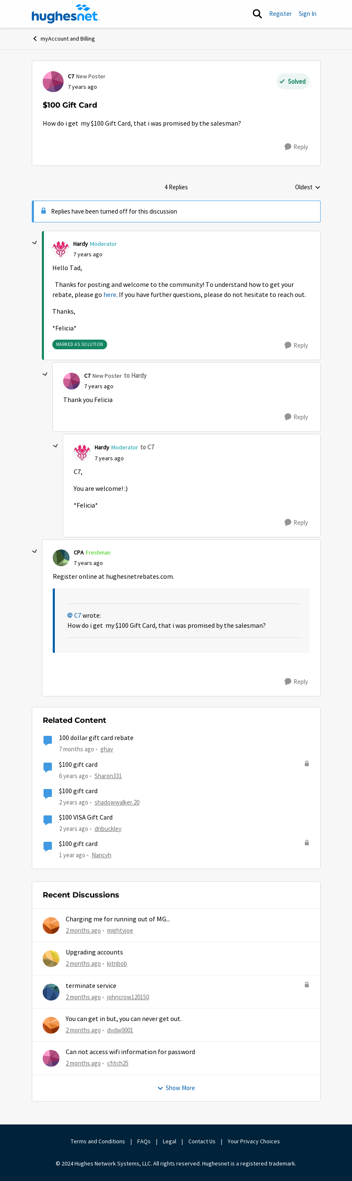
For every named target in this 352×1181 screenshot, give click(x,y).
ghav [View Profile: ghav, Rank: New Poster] (106, 749)
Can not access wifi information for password (130, 1052)
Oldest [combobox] (308, 187)
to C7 (147, 447)
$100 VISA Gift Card (86, 817)
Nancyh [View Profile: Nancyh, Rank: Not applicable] (101, 855)
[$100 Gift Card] (88, 254)
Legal (169, 1141)
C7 (77, 615)
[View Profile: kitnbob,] (51, 958)
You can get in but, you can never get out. (124, 1019)
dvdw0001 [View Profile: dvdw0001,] (120, 1030)
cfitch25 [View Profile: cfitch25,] (117, 1063)
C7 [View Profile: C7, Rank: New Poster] (71, 76)
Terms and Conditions (98, 1141)
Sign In (307, 14)
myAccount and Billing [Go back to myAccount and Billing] (63, 38)
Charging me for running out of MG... (118, 919)
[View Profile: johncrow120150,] (51, 992)
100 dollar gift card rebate (96, 738)
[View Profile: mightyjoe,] (51, 925)
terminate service (91, 986)
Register (280, 14)
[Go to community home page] (66, 13)
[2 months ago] (83, 931)
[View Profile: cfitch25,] (51, 1058)
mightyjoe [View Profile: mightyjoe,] (120, 930)
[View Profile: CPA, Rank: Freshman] (61, 557)
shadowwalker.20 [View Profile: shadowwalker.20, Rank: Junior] (117, 802)
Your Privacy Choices (254, 1141)
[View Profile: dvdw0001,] (51, 1025)
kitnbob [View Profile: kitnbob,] (117, 963)
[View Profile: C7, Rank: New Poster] (53, 81)
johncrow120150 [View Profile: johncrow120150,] (128, 997)
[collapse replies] (35, 243)
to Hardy (135, 375)
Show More (176, 1088)
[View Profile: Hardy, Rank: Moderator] (60, 249)
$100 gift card (78, 765)
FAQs (144, 1141)
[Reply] (296, 147)
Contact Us (202, 1141)
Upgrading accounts (94, 952)
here (109, 295)
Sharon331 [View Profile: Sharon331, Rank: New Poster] (108, 775)
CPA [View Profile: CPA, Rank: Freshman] (79, 552)
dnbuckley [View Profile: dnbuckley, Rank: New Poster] (108, 829)
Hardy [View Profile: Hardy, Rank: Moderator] (80, 244)
